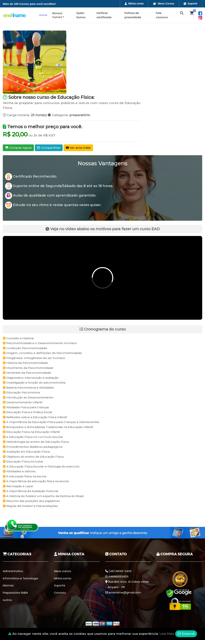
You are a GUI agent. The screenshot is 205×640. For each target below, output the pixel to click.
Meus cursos (62, 571)
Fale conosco (162, 15)
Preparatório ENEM (15, 593)
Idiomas (8, 585)
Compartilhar (48, 147)
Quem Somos (81, 15)
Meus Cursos (163, 3)
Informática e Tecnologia (20, 578)
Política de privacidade (132, 15)
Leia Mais (167, 634)
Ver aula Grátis (78, 147)
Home (43, 15)
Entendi (186, 634)
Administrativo (13, 571)
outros (7, 600)
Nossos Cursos (57, 15)
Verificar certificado (104, 15)
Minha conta (134, 3)
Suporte (190, 3)
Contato (60, 593)
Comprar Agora (18, 147)
